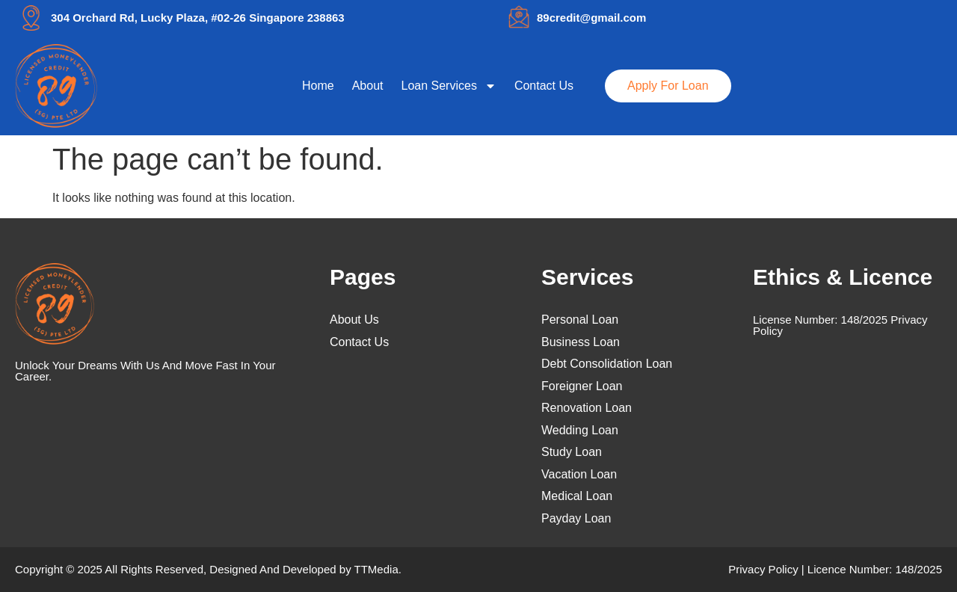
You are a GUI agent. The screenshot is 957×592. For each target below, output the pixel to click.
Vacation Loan (579, 475)
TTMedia (376, 569)
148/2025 (864, 319)
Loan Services (448, 86)
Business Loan (580, 342)
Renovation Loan (586, 408)
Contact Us (543, 85)
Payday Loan (576, 519)
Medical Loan (576, 496)
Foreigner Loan (582, 386)
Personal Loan (579, 320)
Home (318, 85)
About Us (354, 320)
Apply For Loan (668, 85)
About (368, 85)
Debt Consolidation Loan (606, 364)
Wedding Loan (579, 431)
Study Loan (571, 452)
